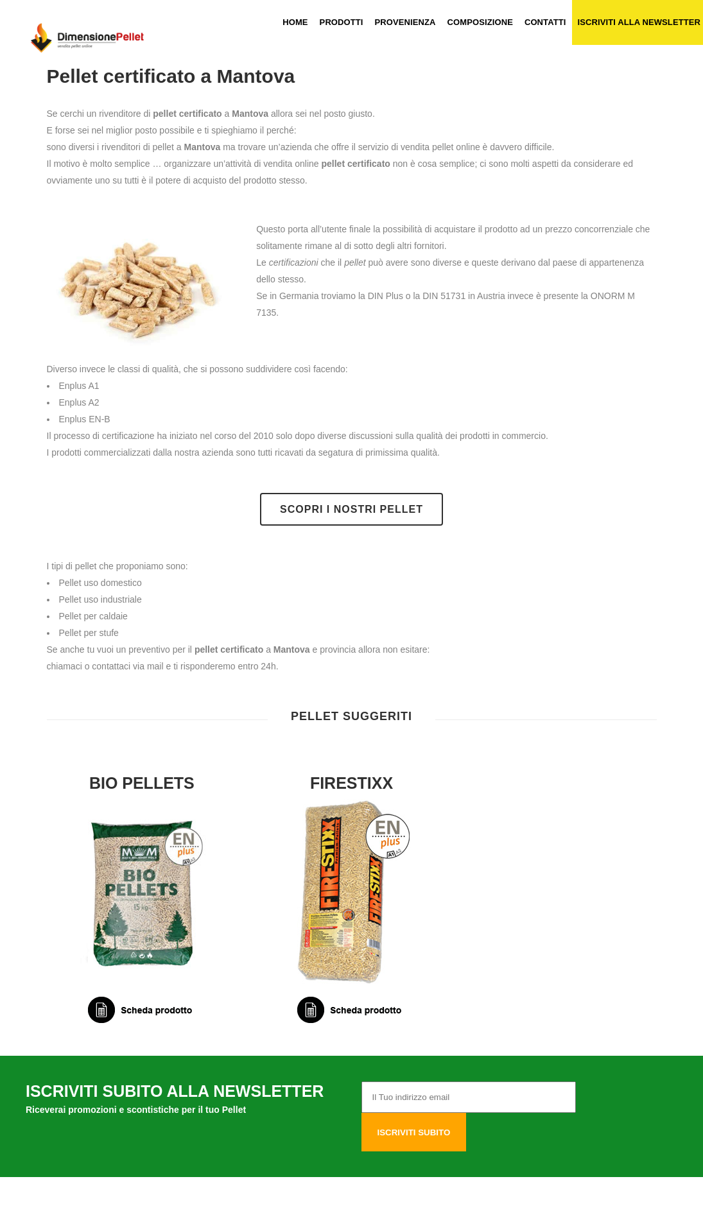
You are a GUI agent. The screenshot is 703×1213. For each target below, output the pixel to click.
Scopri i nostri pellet (351, 509)
